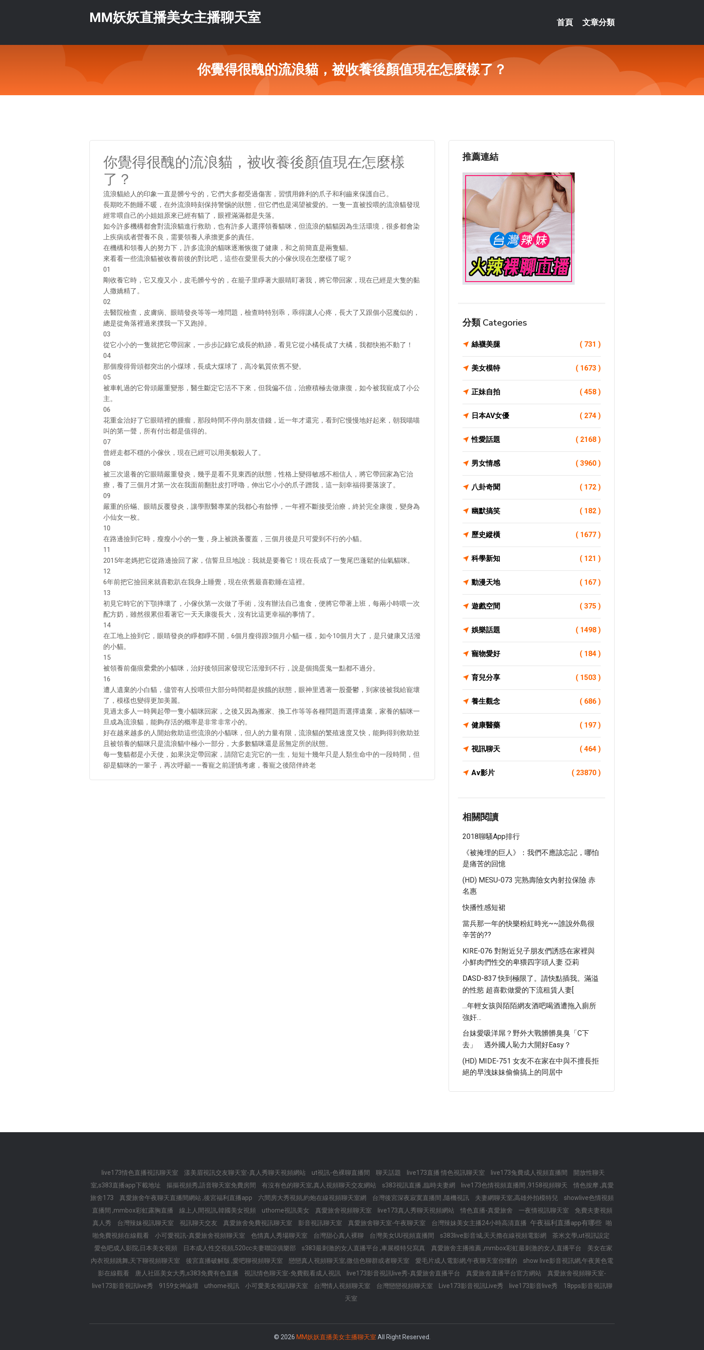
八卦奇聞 (536, 487)
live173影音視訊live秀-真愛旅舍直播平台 (404, 1273)
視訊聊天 (536, 749)
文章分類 (598, 22)
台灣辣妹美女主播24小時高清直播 (479, 1222)
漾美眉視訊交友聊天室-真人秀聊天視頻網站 (245, 1172)
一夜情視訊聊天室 (544, 1210)
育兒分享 (536, 677)
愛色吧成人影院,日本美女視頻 (136, 1248)
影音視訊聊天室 (320, 1222)
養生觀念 (536, 701)
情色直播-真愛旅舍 (487, 1210)
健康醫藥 (536, 725)
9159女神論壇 (179, 1285)
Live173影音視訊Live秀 (472, 1285)
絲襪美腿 (536, 344)
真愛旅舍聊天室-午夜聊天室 (387, 1222)
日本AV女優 (536, 416)
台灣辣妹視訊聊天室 (146, 1222)
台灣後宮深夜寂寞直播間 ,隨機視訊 (421, 1197)
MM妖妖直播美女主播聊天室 (175, 17)
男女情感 (536, 463)
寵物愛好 (536, 654)
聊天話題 (389, 1172)
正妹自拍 (536, 392)
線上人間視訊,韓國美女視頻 (218, 1210)
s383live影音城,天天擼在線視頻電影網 (494, 1235)
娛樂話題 (536, 630)
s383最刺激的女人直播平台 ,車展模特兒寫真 (364, 1248)
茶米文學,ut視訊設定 (581, 1235)
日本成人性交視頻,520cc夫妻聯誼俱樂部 (240, 1248)
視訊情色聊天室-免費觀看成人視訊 (293, 1273)
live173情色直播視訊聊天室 (140, 1172)
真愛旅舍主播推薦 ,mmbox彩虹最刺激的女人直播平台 (507, 1248)
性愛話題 (536, 439)
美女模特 (536, 368)
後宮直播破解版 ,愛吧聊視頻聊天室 (235, 1260)
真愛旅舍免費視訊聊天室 (258, 1222)
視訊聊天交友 (199, 1222)
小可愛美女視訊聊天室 (277, 1285)
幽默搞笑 (536, 511)
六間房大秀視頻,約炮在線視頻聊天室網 (313, 1197)
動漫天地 (536, 582)
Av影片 (536, 773)
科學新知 (536, 558)
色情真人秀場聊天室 (280, 1235)
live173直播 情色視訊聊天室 (446, 1172)
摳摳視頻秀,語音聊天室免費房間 (212, 1185)
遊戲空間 (536, 606)
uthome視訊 (222, 1285)
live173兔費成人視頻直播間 (530, 1172)
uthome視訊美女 (286, 1210)
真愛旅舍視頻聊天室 (344, 1210)
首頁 (565, 22)
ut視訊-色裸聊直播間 (341, 1172)
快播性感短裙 (484, 907)
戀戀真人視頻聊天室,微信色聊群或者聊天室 (350, 1260)
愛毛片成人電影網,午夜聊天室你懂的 (467, 1260)
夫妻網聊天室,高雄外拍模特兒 (517, 1197)
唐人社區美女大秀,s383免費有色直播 (187, 1273)
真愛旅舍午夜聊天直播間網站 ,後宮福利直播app (186, 1197)
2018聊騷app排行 (491, 836)
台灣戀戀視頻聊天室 (405, 1285)
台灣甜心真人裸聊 (339, 1235)
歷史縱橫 (536, 535)
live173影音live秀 (534, 1285)
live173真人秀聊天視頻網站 (417, 1210)
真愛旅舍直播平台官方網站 (504, 1273)
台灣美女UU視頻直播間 (403, 1235)
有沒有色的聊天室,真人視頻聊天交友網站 (320, 1185)
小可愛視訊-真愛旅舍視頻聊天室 (200, 1235)
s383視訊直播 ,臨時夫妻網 (419, 1185)
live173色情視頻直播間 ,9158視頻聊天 (515, 1185)
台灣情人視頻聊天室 (343, 1285)
